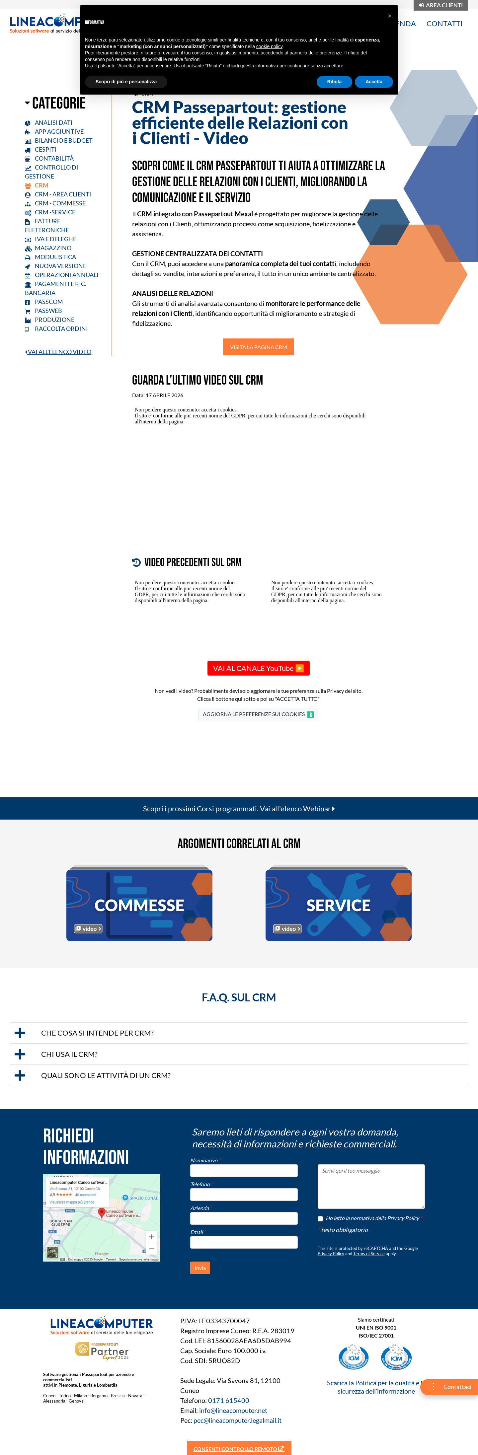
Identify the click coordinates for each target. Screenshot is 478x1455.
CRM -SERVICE (50, 212)
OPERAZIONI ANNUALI (62, 274)
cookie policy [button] (269, 46)
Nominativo (205, 1160)
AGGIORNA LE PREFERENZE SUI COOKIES (258, 714)
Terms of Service (369, 1253)
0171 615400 (228, 1400)
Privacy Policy (331, 1253)
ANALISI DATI (49, 122)
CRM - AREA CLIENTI (58, 194)
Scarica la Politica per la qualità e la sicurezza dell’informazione (376, 1387)
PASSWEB (43, 310)
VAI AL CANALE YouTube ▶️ (258, 668)
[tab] (239, 1033)
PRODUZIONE (49, 319)
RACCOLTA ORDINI (56, 328)
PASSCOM (44, 301)
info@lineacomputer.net (233, 1410)
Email (198, 1232)
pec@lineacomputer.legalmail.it (237, 1420)
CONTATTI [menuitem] (445, 23)
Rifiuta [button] (334, 81)
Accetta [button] (373, 81)
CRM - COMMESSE (55, 203)
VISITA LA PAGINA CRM (258, 347)
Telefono (201, 1184)
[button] (239, 1033)
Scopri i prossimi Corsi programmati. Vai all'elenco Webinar (239, 808)
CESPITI (41, 149)
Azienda (201, 1208)
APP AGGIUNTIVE (54, 131)
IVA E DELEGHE (50, 239)
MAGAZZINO (48, 248)
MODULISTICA (50, 256)
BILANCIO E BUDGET (59, 140)
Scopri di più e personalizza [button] (126, 81)
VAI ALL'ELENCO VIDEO (58, 351)
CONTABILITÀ (49, 158)
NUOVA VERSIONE (55, 265)
